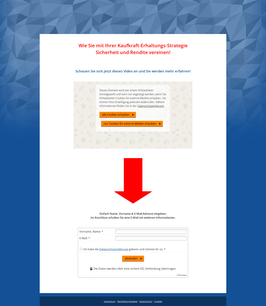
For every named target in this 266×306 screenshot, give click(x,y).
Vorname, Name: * (91, 231)
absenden (131, 258)
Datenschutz (145, 301)
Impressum (109, 301)
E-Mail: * (84, 238)
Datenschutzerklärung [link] (151, 106)
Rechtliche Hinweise (127, 301)
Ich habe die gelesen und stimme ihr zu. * (123, 249)
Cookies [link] (158, 301)
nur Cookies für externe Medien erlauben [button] (130, 123)
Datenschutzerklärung (113, 249)
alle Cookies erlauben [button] (115, 114)
